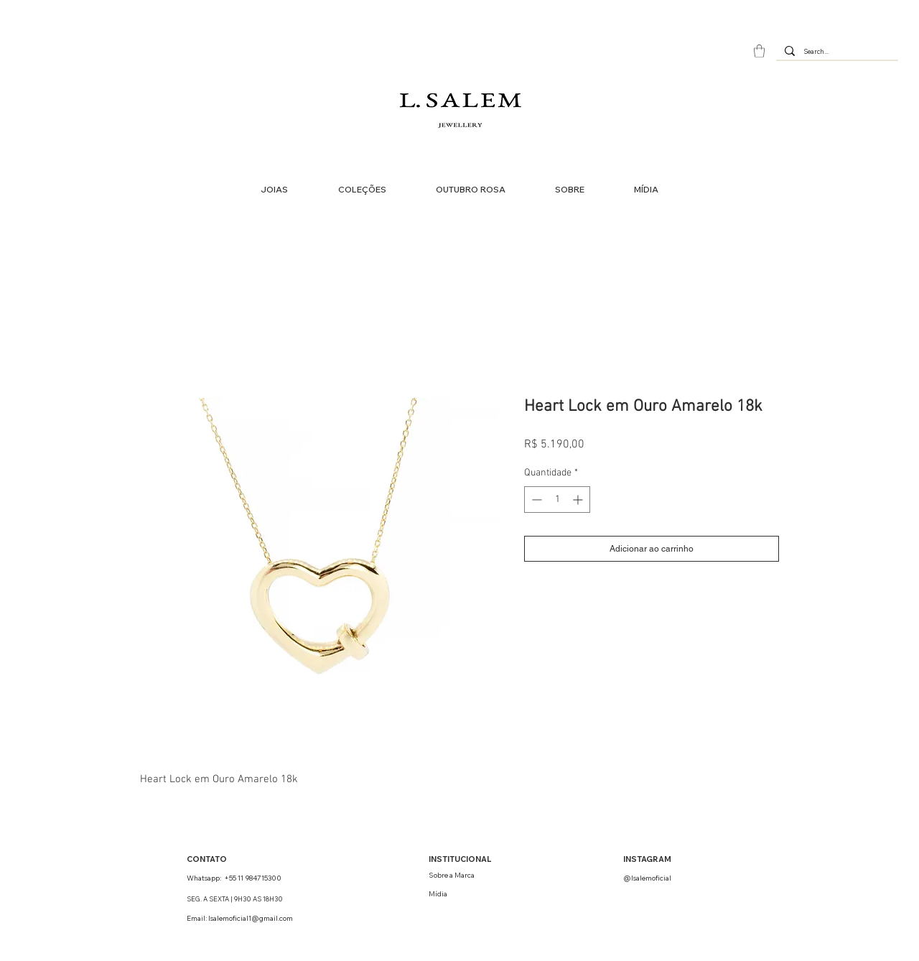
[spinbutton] (557, 499)
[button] (759, 51)
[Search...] (835, 52)
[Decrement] (535, 499)
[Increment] (579, 499)
